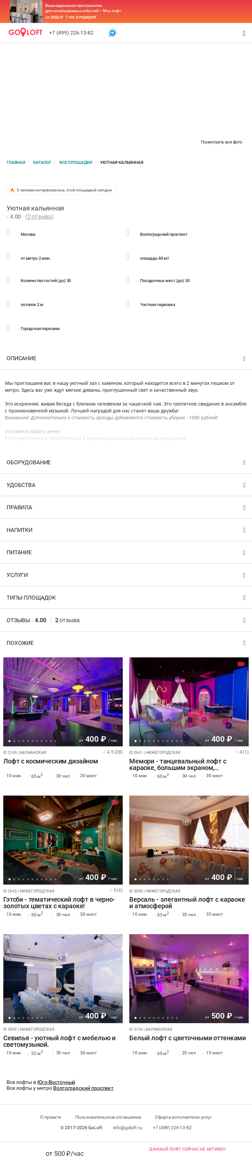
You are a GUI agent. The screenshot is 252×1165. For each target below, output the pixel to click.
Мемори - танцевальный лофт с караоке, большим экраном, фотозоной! (177, 765)
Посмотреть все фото (221, 142)
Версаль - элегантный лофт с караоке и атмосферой (187, 903)
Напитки (127, 531)
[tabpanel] (63, 701)
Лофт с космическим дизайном (50, 761)
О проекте (50, 1117)
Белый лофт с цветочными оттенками (187, 1038)
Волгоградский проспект (83, 1088)
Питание (127, 553)
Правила (127, 508)
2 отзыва (39, 216)
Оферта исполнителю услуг (183, 1117)
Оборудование (127, 463)
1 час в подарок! (80, 16)
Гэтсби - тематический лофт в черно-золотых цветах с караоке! (59, 903)
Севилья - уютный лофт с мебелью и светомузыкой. (59, 1041)
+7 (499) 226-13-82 (71, 33)
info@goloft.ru (127, 1127)
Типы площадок (127, 599)
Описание (127, 359)
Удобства (127, 486)
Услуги (127, 576)
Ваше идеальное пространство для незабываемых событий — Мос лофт (83, 8)
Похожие (127, 644)
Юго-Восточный (56, 1082)
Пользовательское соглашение (108, 1117)
